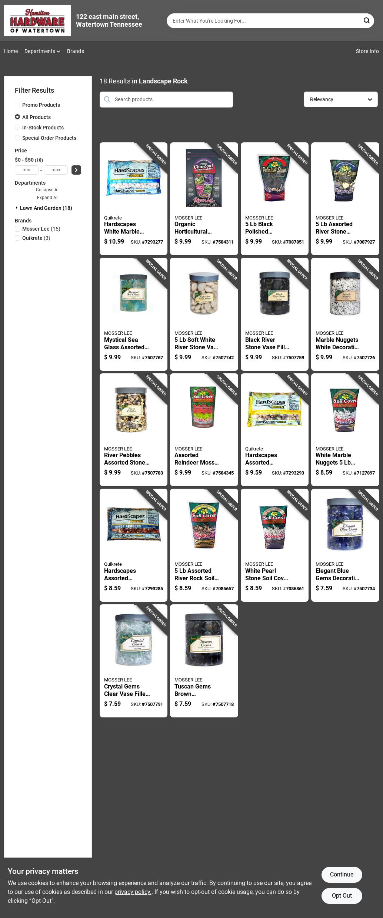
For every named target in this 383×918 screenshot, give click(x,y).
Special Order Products (49, 138)
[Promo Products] (17, 104)
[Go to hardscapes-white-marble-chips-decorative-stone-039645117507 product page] (133, 198)
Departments (39, 51)
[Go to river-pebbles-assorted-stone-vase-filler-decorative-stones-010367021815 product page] (133, 429)
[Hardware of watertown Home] (37, 20)
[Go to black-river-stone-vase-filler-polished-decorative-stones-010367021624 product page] (275, 314)
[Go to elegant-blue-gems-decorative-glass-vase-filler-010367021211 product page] (345, 545)
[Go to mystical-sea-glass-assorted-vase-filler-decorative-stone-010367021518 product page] (133, 314)
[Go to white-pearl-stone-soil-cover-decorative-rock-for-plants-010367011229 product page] (275, 545)
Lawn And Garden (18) (46, 208)
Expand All (48, 197)
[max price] (56, 170)
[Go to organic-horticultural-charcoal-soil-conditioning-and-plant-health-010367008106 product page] (204, 198)
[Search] (367, 20)
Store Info (367, 51)
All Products (36, 117)
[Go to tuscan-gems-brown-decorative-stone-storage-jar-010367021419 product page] (204, 660)
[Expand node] (17, 207)
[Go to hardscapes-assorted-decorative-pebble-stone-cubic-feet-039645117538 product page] (133, 545)
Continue (341, 874)
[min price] (27, 170)
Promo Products (41, 105)
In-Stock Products (43, 127)
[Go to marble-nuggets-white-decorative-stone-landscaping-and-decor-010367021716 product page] (345, 314)
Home (11, 51)
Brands (75, 51)
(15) (41, 229)
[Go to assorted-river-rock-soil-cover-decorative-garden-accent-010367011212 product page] (204, 545)
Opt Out (342, 895)
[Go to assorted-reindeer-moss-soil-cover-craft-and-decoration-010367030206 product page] (204, 429)
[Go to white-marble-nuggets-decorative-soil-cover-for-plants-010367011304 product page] (345, 429)
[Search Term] (270, 20)
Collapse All (48, 189)
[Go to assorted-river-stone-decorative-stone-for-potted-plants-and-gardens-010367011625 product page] (345, 198)
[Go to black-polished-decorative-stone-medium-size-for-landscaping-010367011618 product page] (275, 198)
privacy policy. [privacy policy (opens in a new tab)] (132, 891)
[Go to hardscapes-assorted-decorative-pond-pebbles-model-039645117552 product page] (275, 429)
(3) (36, 238)
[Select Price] (76, 170)
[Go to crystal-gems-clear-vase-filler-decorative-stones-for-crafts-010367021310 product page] (133, 660)
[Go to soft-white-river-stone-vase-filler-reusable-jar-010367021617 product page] (204, 314)
